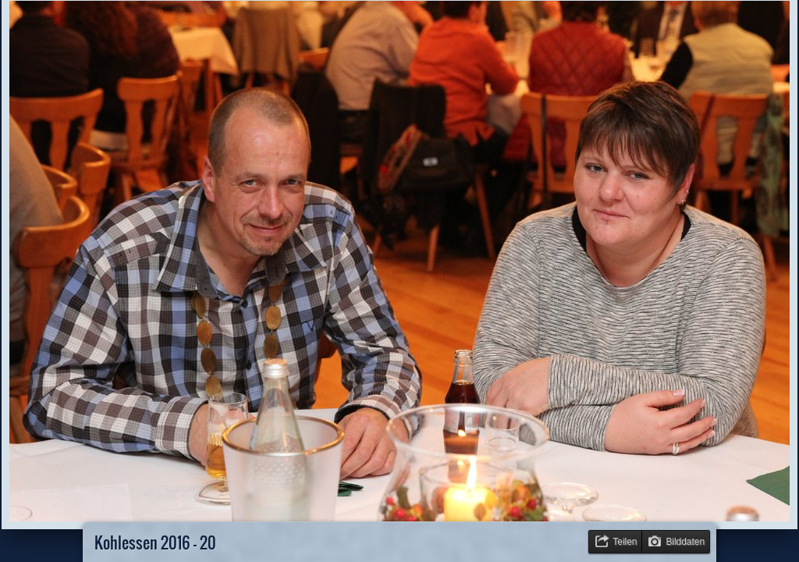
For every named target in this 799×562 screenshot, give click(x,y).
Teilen (625, 541)
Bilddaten (685, 541)
